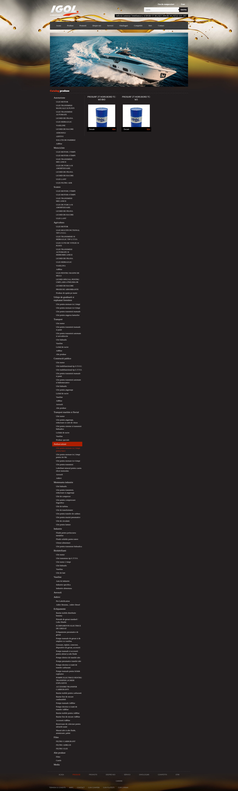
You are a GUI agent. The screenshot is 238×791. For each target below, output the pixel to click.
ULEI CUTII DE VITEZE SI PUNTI (67, 244)
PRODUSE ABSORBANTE (67, 289)
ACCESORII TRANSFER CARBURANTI (66, 688)
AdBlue (59, 144)
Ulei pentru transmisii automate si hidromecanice (68, 381)
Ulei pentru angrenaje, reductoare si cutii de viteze (67, 421)
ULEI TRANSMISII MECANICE (64, 160)
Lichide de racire (62, 432)
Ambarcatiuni (60, 444)
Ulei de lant (60, 573)
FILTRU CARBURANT (65, 741)
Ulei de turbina (62, 506)
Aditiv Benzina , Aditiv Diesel (68, 605)
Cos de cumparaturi (166, 4)
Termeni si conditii (57, 787)
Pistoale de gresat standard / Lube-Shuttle (67, 620)
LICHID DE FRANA (64, 118)
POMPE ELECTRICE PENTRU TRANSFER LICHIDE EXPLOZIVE (69, 680)
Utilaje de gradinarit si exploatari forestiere (64, 298)
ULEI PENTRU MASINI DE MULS (67, 274)
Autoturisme (59, 98)
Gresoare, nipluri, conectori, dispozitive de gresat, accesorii (68, 646)
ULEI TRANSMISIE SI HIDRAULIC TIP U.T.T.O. (67, 237)
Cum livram (123, 787)
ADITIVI (59, 136)
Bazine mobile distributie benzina (66, 614)
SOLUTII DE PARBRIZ (65, 140)
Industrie (58, 529)
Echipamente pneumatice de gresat (67, 633)
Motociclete (59, 148)
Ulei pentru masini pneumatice (68, 517)
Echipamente (60, 609)
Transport (58, 319)
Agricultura (59, 222)
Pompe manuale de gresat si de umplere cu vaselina (68, 639)
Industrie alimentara (64, 588)
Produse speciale (62, 440)
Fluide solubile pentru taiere (67, 539)
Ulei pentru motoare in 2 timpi (68, 304)
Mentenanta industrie (63, 482)
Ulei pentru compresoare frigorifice (66, 501)
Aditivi (59, 478)
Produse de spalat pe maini (66, 293)
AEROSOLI (61, 133)
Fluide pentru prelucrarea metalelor (66, 534)
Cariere (119, 781)
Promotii (83, 25)
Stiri (150, 25)
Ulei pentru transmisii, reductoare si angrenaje (65, 491)
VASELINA (61, 266)
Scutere (57, 187)
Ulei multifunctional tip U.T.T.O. (69, 370)
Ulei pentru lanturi (63, 524)
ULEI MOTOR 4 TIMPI (65, 155)
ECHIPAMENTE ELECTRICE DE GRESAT (68, 627)
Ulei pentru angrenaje (64, 390)
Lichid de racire (62, 347)
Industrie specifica (63, 585)
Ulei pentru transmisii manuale (68, 311)
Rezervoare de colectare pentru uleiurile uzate (68, 725)
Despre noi (110, 775)
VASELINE (60, 125)
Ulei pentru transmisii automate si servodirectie (68, 334)
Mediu (57, 764)
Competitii (138, 25)
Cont (183, 4)
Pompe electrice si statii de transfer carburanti (66, 666)
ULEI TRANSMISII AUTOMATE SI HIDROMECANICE (64, 252)
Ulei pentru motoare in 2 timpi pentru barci (68, 449)
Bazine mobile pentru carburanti (69, 693)
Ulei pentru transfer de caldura (68, 514)
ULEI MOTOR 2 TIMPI (65, 152)
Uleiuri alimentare (63, 543)
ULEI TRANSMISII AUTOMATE (64, 113)
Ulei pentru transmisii (64, 464)
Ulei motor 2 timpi (63, 562)
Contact (161, 25)
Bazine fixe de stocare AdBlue (68, 717)
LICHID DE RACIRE (65, 129)
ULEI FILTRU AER (64, 183)
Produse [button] (70, 25)
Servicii (110, 25)
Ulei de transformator (64, 510)
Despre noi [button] (96, 25)
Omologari (123, 25)
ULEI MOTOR (62, 102)
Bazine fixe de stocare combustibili (64, 698)
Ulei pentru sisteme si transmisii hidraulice (69, 427)
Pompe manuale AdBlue (65, 703)
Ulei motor (60, 323)
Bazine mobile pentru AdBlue (68, 713)
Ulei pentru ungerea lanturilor (68, 315)
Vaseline (59, 343)
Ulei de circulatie (63, 521)
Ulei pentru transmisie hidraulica (69, 546)
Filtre (56, 737)
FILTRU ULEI (62, 748)
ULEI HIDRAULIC (64, 122)
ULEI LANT (61, 179)
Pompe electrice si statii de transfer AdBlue (66, 708)
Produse (76, 775)
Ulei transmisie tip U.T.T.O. (67, 558)
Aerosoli (59, 404)
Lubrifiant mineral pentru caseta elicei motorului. (68, 469)
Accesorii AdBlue (63, 720)
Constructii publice (62, 358)
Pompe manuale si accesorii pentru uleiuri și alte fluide (67, 652)
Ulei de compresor (63, 496)
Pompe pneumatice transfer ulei (68, 661)
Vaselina (59, 569)
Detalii (92, 129)
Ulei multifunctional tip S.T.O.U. (69, 366)
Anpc (71, 787)
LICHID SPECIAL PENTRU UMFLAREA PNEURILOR (67, 280)
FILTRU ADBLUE (63, 745)
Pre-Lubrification (63, 601)
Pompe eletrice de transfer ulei (68, 657)
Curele (58, 760)
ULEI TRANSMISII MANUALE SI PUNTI (65, 106)
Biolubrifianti (60, 550)
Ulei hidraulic (61, 340)
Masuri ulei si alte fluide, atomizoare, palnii (66, 731)
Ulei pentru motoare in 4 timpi (68, 308)
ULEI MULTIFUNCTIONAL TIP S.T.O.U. (68, 231)
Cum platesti (108, 787)
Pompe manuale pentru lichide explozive (68, 672)
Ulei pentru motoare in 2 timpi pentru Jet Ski (68, 455)
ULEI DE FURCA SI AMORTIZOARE (64, 166)
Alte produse (61, 354)
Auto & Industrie (63, 581)
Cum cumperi (94, 787)
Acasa (58, 25)
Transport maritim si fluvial (66, 412)
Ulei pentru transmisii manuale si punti (68, 328)
